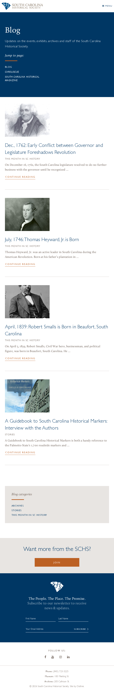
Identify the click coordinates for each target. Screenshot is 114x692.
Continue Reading (20, 176)
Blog (8, 66)
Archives (18, 505)
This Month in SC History (22, 159)
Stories (10, 435)
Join (57, 562)
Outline (80, 686)
